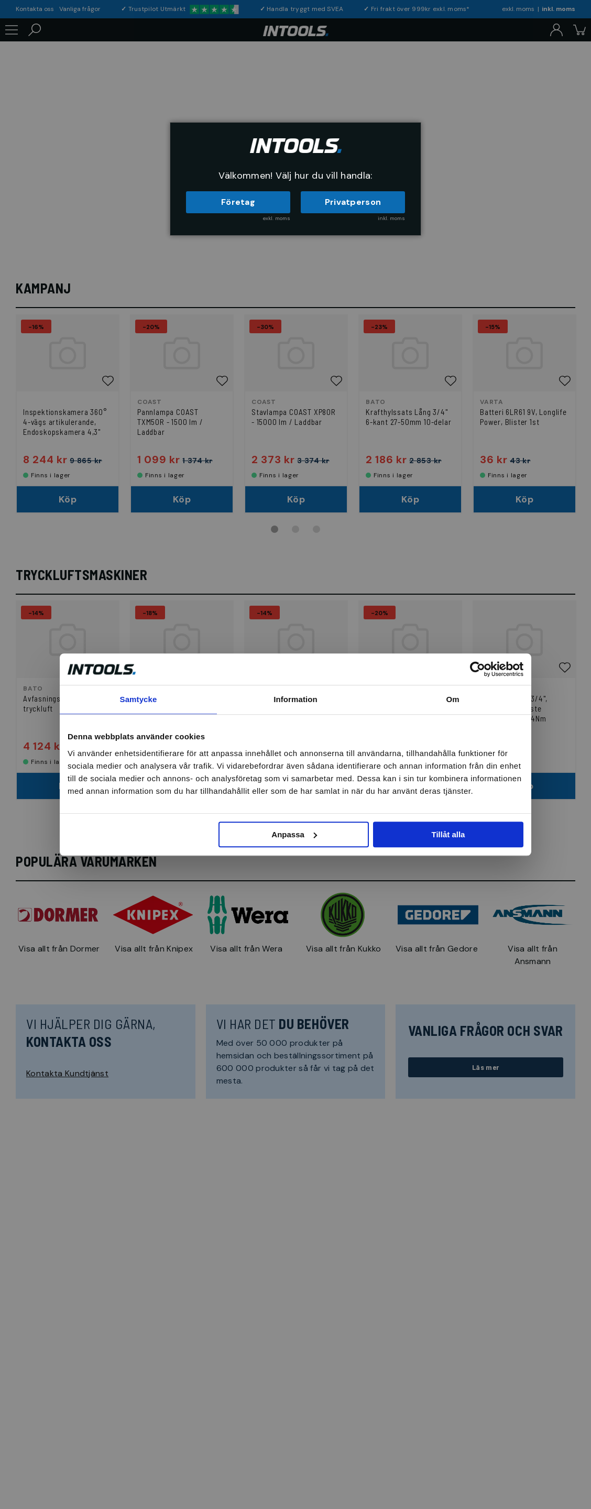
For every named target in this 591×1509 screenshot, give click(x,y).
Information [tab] (295, 699)
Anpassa (294, 834)
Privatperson (353, 201)
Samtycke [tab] (138, 699)
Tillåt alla (448, 834)
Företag (238, 201)
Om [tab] (452, 699)
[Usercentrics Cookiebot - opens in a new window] (477, 669)
